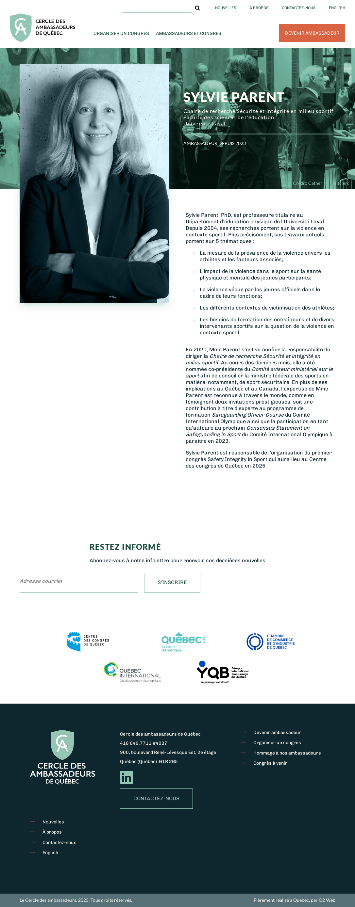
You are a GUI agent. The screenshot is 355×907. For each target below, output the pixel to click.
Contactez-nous (299, 8)
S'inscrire (172, 582)
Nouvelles (225, 8)
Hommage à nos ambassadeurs (287, 753)
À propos (259, 8)
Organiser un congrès (121, 33)
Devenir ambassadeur (312, 33)
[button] (197, 8)
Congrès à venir (270, 763)
